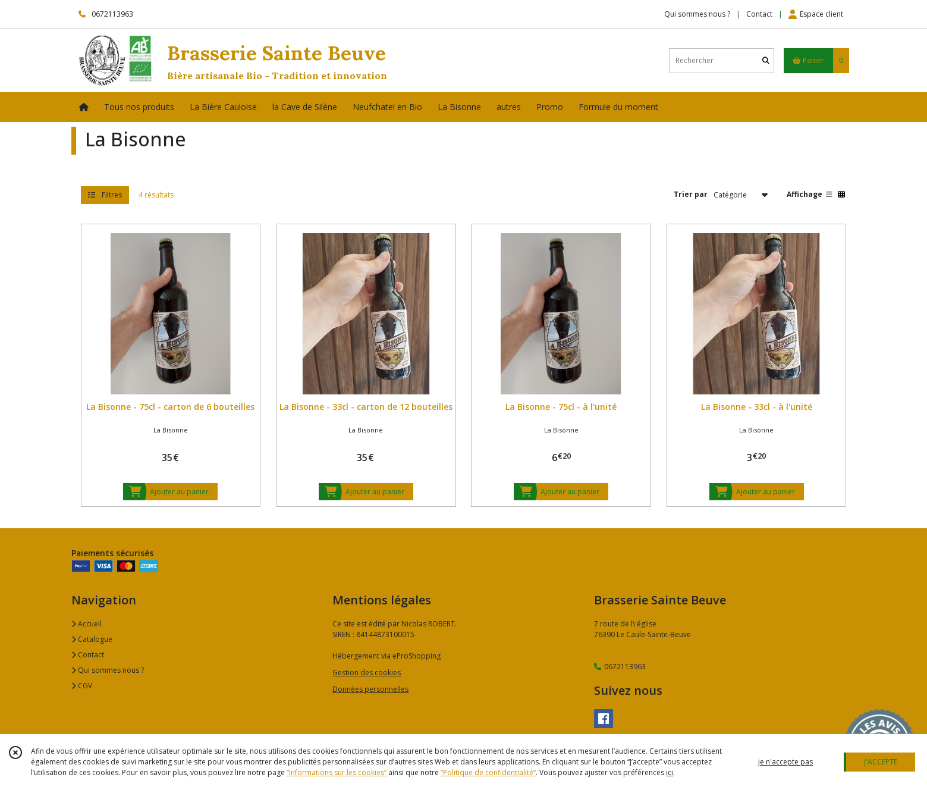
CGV (81, 686)
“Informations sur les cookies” (336, 772)
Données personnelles (370, 689)
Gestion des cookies (366, 672)
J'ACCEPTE (880, 762)
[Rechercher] (766, 60)
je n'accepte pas (785, 762)
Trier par (691, 194)
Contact (759, 14)
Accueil (86, 624)
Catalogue (91, 639)
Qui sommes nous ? (107, 670)
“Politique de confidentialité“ (488, 772)
